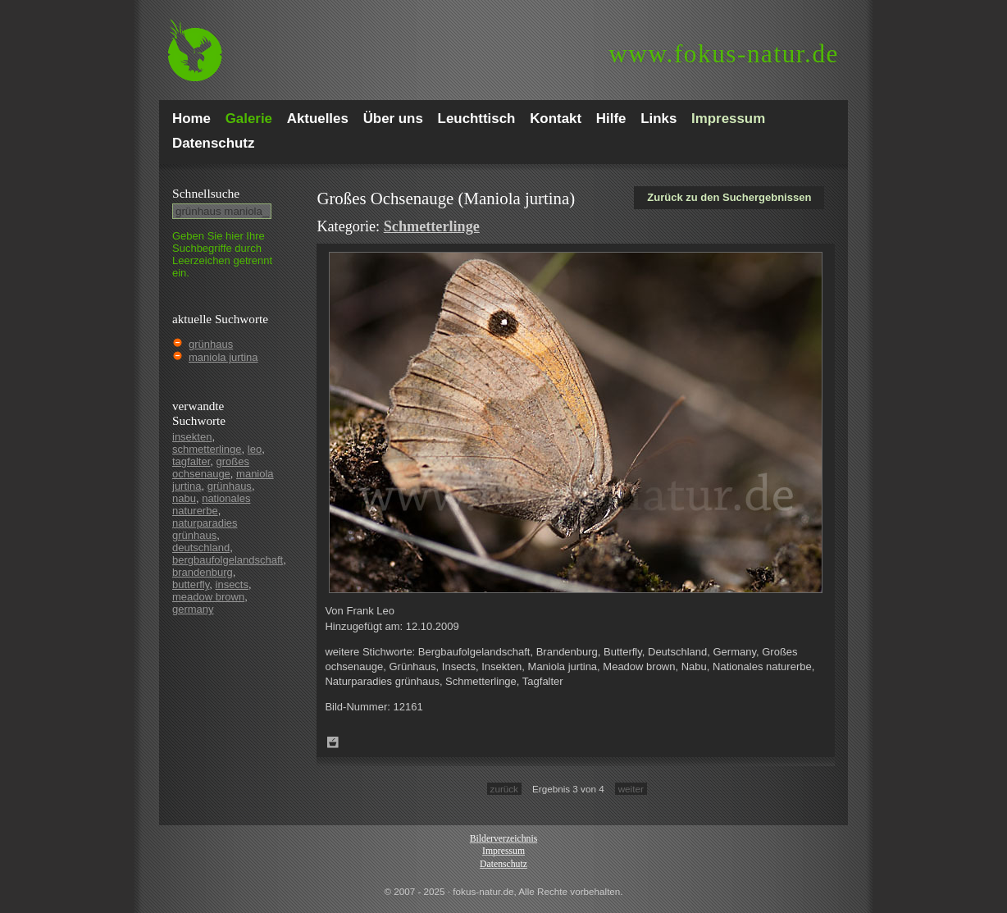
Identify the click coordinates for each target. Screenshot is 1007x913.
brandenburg (202, 572)
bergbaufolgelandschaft (227, 560)
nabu (184, 498)
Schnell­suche (205, 193)
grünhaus (211, 344)
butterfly (190, 584)
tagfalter (191, 461)
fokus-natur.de (723, 53)
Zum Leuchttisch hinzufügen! (333, 742)
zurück (504, 788)
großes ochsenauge (210, 467)
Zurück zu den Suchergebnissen (729, 197)
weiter (631, 788)
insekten (192, 437)
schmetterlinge (207, 449)
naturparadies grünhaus (205, 529)
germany (193, 609)
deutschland (201, 547)
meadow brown (208, 597)
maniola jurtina (223, 357)
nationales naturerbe (211, 504)
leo (255, 449)
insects (232, 584)
